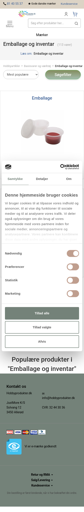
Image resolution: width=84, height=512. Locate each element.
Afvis (42, 341)
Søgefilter (62, 74)
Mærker (42, 35)
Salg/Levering (42, 480)
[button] (76, 23)
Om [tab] (69, 179)
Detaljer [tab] (42, 179)
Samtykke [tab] (15, 179)
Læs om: (27, 53)
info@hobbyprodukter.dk (58, 398)
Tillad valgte (42, 327)
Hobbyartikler (11, 66)
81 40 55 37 (15, 3)
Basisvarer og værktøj (37, 66)
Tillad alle (42, 313)
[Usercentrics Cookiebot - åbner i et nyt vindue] (60, 167)
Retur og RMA (42, 474)
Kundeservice (69, 3)
